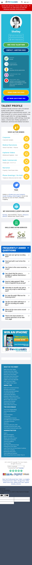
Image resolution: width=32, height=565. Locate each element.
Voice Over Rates (8, 414)
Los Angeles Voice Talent (10, 383)
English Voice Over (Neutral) (11, 379)
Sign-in (5, 433)
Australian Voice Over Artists (11, 376)
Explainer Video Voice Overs (11, 396)
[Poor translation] (6, 495)
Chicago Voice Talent (23, 481)
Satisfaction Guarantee (10, 439)
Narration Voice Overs (9, 389)
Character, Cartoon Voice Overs (12, 398)
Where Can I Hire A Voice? (10, 438)
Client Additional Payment (10, 453)
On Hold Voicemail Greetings (11, 391)
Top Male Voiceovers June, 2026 (12, 426)
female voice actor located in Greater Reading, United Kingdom (14, 195)
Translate (19, 468)
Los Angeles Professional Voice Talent (16, 480)
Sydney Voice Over (19, 482)
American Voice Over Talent (11, 373)
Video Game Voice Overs (10, 404)
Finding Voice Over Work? (10, 446)
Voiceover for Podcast (9, 401)
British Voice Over (8, 482)
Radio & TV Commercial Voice (11, 388)
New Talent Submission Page (11, 445)
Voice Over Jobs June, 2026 (10, 424)
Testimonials (7, 416)
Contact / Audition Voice (16, 50)
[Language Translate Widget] (16, 466)
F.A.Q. (5, 413)
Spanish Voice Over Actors (10, 378)
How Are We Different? (10, 411)
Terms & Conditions (9, 441)
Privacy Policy (7, 443)
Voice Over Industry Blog (10, 409)
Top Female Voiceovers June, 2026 (12, 428)
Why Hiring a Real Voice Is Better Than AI (14, 455)
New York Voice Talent (9, 381)
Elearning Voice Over (9, 403)
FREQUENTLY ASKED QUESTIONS (14, 249)
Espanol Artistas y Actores (20, 483)
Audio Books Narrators (10, 394)
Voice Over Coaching (9, 450)
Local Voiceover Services (10, 418)
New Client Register (9, 434)
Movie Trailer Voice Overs (10, 399)
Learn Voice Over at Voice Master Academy (15, 448)
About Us (6, 423)
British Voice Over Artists (10, 374)
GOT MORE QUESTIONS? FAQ (16, 98)
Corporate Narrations (9, 393)
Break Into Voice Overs (10, 451)
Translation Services (9, 421)
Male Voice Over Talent (10, 369)
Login (27, 2)
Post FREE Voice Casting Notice (11, 419)
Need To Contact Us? (9, 436)
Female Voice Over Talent (10, 371)
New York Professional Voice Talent (12, 479)
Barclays (5, 215)
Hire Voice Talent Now (16, 45)
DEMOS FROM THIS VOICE (16, 92)
